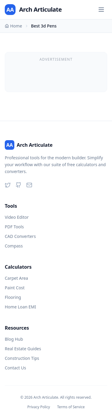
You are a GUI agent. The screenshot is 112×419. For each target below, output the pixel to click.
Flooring (13, 297)
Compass (14, 246)
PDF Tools (14, 227)
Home (13, 26)
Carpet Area (16, 278)
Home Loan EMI (20, 307)
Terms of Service (71, 407)
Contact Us (15, 368)
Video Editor (17, 217)
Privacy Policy (38, 407)
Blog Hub (14, 339)
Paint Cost (14, 287)
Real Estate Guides (23, 348)
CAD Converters (20, 236)
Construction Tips (22, 358)
